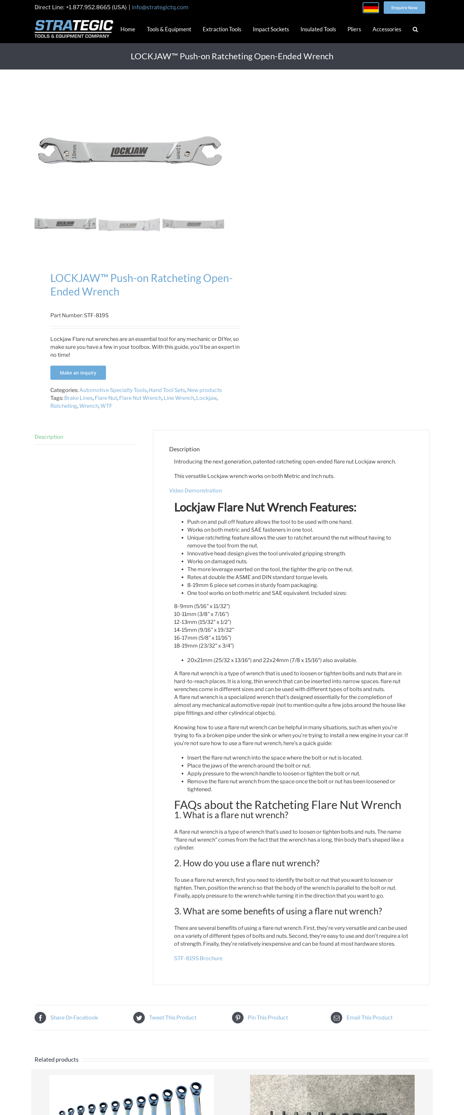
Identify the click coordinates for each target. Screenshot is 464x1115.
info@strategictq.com (160, 7)
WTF (106, 406)
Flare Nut (106, 398)
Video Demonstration (195, 491)
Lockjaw (206, 398)
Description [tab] (49, 437)
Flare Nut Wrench (140, 398)
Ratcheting (63, 406)
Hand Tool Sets (167, 390)
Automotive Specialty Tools (113, 390)
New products (204, 390)
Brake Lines (78, 398)
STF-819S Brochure (198, 958)
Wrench (88, 406)
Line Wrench (179, 398)
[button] (415, 29)
